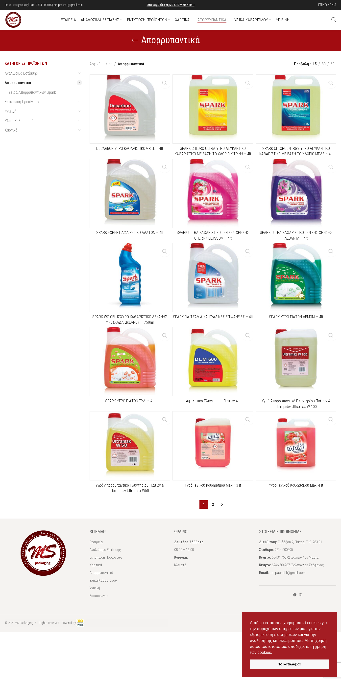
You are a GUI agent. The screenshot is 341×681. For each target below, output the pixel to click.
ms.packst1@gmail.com (68, 5)
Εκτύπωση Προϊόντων (22, 111)
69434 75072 (281, 577)
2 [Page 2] (213, 524)
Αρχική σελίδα (101, 73)
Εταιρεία (96, 562)
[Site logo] (18, 24)
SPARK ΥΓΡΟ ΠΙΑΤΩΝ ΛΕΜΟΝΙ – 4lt (297, 331)
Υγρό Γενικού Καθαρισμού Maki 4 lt (296, 505)
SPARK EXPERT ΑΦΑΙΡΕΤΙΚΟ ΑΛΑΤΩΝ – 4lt (129, 245)
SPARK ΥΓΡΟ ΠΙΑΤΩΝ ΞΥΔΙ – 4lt (129, 418)
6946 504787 (281, 585)
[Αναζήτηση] (334, 25)
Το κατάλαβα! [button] (289, 664)
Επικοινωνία (99, 615)
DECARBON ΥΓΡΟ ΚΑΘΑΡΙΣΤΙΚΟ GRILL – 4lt (129, 158)
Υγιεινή (10, 121)
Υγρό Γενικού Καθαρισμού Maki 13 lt (213, 505)
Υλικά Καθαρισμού (19, 130)
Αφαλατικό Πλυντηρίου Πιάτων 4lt (213, 418)
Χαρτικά (11, 140)
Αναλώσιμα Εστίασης (21, 83)
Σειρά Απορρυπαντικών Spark (32, 102)
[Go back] (135, 50)
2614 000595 (43, 5)
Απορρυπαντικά (18, 92)
